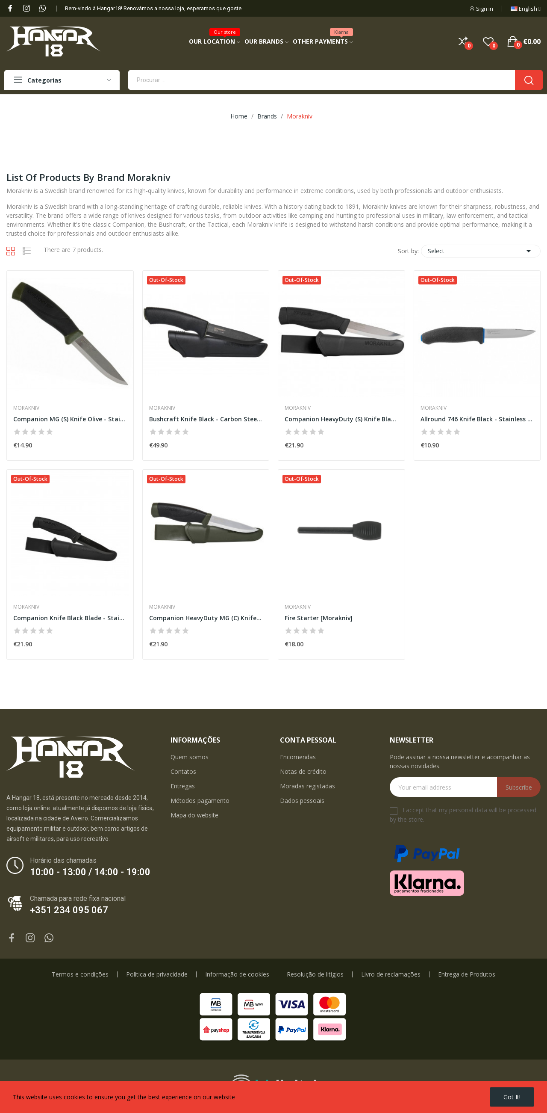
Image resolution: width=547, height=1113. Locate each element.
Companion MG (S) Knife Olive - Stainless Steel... (70, 419)
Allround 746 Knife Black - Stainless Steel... (477, 419)
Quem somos (190, 757)
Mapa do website (194, 815)
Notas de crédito (303, 771)
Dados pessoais (302, 800)
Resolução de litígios (315, 974)
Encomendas (298, 757)
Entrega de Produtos (466, 974)
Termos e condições (80, 974)
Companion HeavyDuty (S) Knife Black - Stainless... (341, 419)
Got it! (512, 1097)
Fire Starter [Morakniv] (319, 618)
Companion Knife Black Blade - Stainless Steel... (70, 618)
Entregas (183, 786)
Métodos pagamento (200, 800)
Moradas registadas (307, 786)
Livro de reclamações (391, 974)
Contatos (183, 771)
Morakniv (26, 408)
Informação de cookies (237, 974)
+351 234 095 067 (69, 910)
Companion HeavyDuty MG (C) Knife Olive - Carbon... (206, 618)
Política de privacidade (157, 974)
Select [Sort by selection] (481, 251)
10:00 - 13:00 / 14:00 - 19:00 (90, 872)
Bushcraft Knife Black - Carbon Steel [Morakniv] (206, 419)
